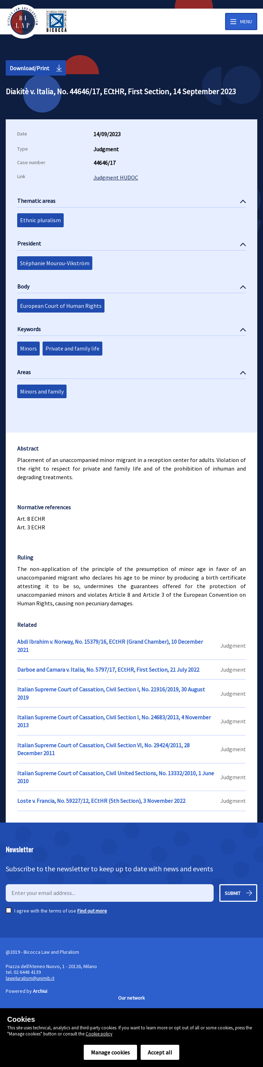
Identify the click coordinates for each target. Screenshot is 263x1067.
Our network (131, 998)
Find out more (92, 911)
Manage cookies (110, 1052)
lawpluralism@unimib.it (30, 978)
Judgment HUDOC (115, 177)
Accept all (160, 1052)
